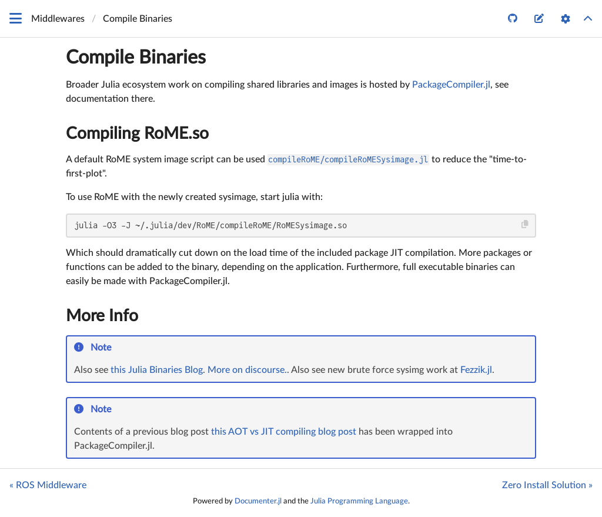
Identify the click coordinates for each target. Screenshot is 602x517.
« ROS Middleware (47, 485)
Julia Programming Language (359, 501)
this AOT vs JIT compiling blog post (283, 431)
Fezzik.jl (476, 370)
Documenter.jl (258, 501)
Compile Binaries (136, 57)
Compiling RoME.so (137, 133)
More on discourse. (247, 370)
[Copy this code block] (525, 224)
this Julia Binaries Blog (157, 370)
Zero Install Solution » (547, 485)
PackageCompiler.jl (451, 84)
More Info (102, 316)
